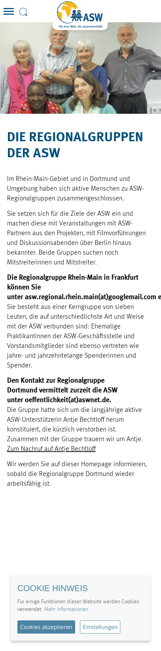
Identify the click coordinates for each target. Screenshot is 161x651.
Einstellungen (100, 627)
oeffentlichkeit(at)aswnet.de (67, 400)
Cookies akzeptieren (46, 627)
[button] (8, 17)
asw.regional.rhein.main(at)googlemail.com (90, 297)
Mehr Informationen (66, 609)
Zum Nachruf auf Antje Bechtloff (51, 449)
